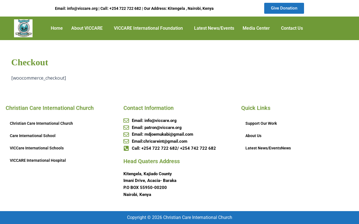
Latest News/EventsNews (268, 148)
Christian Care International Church (41, 123)
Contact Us (292, 28)
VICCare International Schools (37, 148)
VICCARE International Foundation (148, 28)
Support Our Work (261, 123)
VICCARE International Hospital (38, 160)
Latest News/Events (214, 28)
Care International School (33, 135)
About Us (253, 135)
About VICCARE (87, 28)
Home (57, 28)
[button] (88, 28)
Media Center (256, 28)
